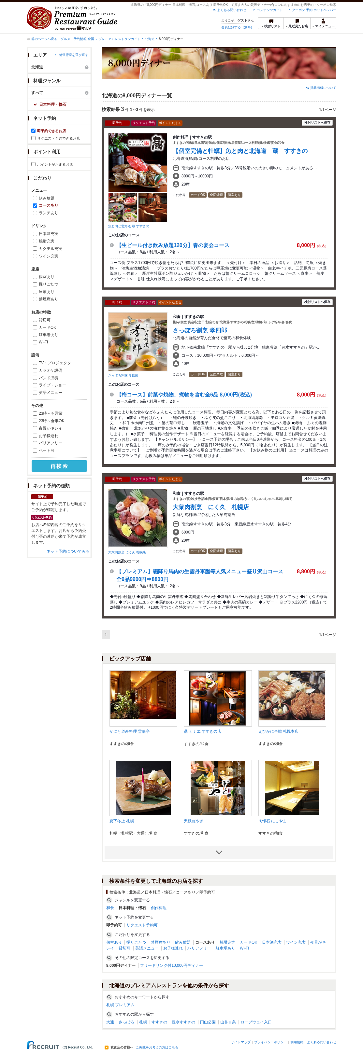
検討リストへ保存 (317, 122)
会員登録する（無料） (237, 27)
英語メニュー (50, 392)
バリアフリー (50, 443)
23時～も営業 (51, 413)
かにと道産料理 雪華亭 (129, 731)
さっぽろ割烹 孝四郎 (123, 375)
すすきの (159, 1022)
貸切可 (45, 320)
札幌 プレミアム (120, 1005)
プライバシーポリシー (270, 1042)
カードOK (47, 327)
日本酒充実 (48, 233)
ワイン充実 (48, 256)
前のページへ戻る (44, 39)
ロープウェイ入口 (256, 1022)
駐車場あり (48, 334)
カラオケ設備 (50, 370)
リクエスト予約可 (142, 925)
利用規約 (296, 1042)
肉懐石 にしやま (272, 821)
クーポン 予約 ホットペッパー (314, 10)
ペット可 (46, 450)
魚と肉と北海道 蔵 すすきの (128, 226)
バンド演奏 (48, 378)
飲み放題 (46, 198)
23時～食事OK (52, 421)
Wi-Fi (43, 342)
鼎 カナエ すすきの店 (202, 731)
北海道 (150, 39)
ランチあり (48, 213)
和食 (110, 908)
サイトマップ (241, 1042)
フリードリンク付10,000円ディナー (171, 965)
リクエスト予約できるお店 (58, 138)
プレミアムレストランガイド (119, 39)
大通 (110, 1022)
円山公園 (208, 1022)
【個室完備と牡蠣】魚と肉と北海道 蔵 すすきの (240, 151)
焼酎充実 (46, 241)
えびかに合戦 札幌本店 (278, 731)
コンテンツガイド (270, 10)
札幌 (143, 1022)
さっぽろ (126, 1022)
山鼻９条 (228, 1022)
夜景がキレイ (50, 428)
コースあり (48, 205)
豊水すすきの (183, 1022)
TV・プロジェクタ (55, 363)
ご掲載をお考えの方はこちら (157, 1047)
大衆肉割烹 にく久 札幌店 (127, 552)
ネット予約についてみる (68, 551)
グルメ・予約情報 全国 (77, 39)
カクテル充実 (50, 248)
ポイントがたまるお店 (55, 164)
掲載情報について (323, 88)
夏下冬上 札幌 (121, 821)
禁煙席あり (48, 299)
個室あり (46, 276)
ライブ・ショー (52, 385)
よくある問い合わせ (231, 10)
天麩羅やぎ (193, 821)
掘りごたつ (48, 284)
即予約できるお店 (51, 131)
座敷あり (46, 291)
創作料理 (159, 908)
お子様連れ (48, 436)
